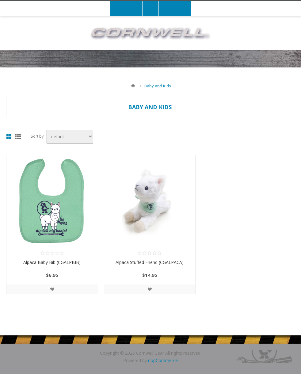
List (18, 136)
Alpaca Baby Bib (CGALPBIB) (52, 262)
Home (133, 86)
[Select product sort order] (70, 136)
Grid (9, 136)
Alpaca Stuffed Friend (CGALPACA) (150, 262)
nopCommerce (163, 360)
